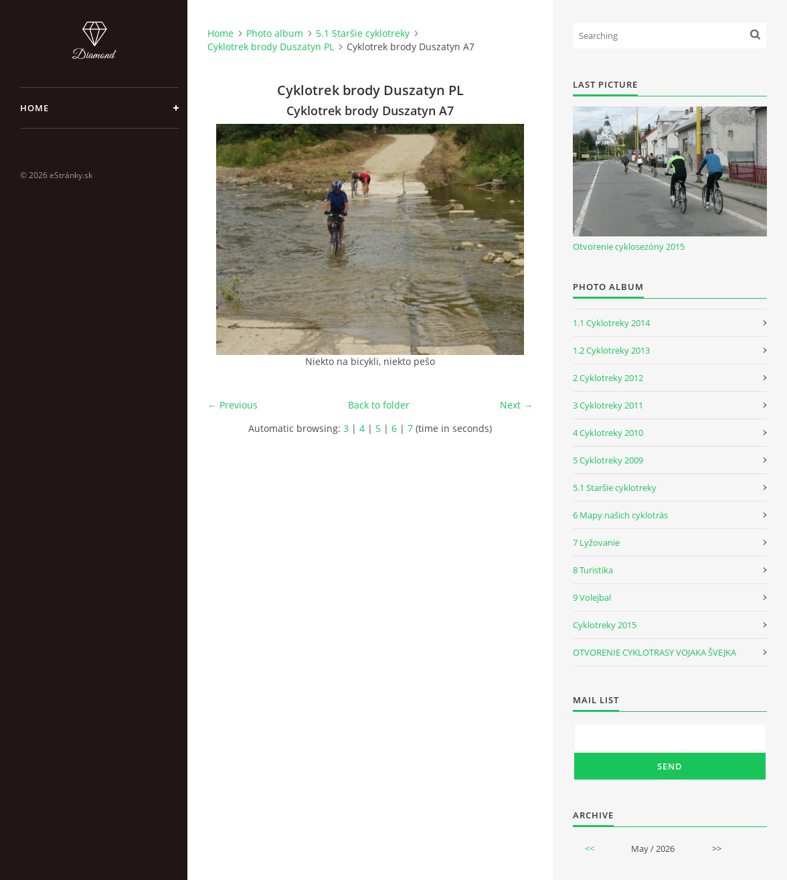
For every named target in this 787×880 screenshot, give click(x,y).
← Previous (232, 404)
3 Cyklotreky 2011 (608, 405)
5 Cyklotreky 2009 (608, 460)
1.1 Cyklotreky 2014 (611, 323)
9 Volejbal (592, 597)
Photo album (274, 33)
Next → (516, 404)
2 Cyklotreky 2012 (608, 378)
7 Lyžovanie (596, 542)
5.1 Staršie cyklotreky (363, 33)
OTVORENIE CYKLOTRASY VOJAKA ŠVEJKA (654, 652)
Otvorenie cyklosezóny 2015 (629, 246)
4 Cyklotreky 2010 (608, 433)
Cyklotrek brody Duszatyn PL (270, 46)
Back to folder (379, 404)
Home (34, 108)
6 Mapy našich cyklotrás (620, 515)
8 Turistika (593, 570)
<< (589, 848)
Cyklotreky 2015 (604, 625)
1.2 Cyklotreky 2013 (611, 350)
